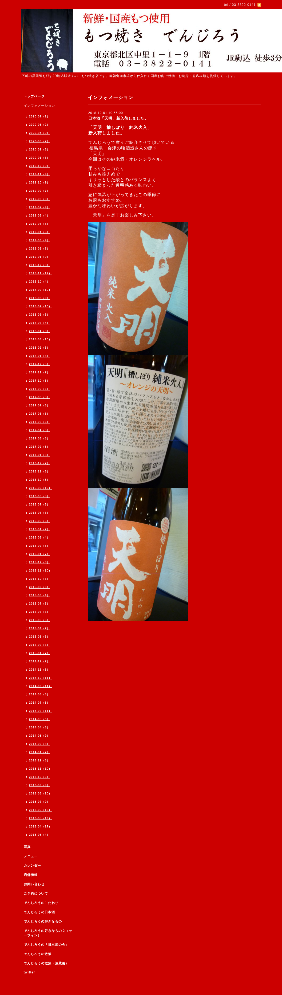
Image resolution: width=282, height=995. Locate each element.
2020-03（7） (39, 141)
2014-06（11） (40, 710)
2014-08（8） (39, 694)
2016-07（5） (39, 504)
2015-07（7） (39, 603)
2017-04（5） (39, 430)
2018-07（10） (40, 306)
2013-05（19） (40, 818)
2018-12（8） (39, 265)
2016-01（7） (39, 554)
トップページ (34, 96)
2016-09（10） (40, 488)
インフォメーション (39, 106)
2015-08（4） (39, 595)
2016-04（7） (39, 529)
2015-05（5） (39, 620)
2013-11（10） (40, 768)
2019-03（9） (39, 240)
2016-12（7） (39, 463)
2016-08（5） (39, 496)
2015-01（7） (39, 653)
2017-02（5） (39, 446)
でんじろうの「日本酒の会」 (46, 945)
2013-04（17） (40, 826)
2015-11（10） (40, 570)
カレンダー (32, 865)
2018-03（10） (40, 339)
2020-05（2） (39, 124)
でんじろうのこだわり (41, 903)
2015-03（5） (39, 636)
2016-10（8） (39, 479)
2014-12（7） (39, 661)
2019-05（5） (39, 223)
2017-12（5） (39, 364)
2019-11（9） (39, 174)
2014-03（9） (39, 735)
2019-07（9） (39, 207)
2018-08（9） (39, 298)
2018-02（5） (39, 347)
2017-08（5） (39, 397)
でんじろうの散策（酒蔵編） (46, 963)
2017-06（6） (39, 413)
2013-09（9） (39, 785)
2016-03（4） (39, 537)
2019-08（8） (39, 199)
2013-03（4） (39, 834)
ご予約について (36, 893)
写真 (27, 847)
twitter (29, 972)
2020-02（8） (39, 149)
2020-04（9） (39, 132)
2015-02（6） (39, 644)
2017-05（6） (39, 421)
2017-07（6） (39, 405)
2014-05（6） (39, 719)
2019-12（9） (39, 166)
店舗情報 (31, 875)
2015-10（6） (39, 578)
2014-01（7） (39, 752)
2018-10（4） (39, 281)
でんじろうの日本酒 (39, 912)
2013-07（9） (39, 801)
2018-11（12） (40, 273)
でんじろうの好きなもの (43, 921)
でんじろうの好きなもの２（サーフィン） (48, 933)
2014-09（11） (40, 686)
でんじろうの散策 (37, 954)
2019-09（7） (39, 190)
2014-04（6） (39, 727)
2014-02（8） (39, 743)
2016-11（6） (39, 471)
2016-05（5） (39, 521)
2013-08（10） (40, 793)
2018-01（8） (39, 355)
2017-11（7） (39, 372)
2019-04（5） (39, 232)
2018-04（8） (39, 331)
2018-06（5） (39, 314)
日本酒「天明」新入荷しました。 (118, 118)
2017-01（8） (39, 454)
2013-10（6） (39, 776)
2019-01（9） (39, 256)
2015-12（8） (39, 562)
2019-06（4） (39, 215)
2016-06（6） (39, 512)
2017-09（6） (39, 388)
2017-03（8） (39, 438)
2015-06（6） (39, 611)
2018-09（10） (40, 289)
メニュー (31, 856)
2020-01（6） (39, 157)
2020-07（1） (39, 116)
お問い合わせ (34, 884)
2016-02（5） (39, 545)
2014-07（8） (39, 702)
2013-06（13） (40, 810)
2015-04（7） (39, 628)
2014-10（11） (40, 677)
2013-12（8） (39, 760)
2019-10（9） (39, 182)
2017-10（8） (39, 380)
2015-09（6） (39, 587)
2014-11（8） (39, 669)
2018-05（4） (39, 322)
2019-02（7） (39, 248)
